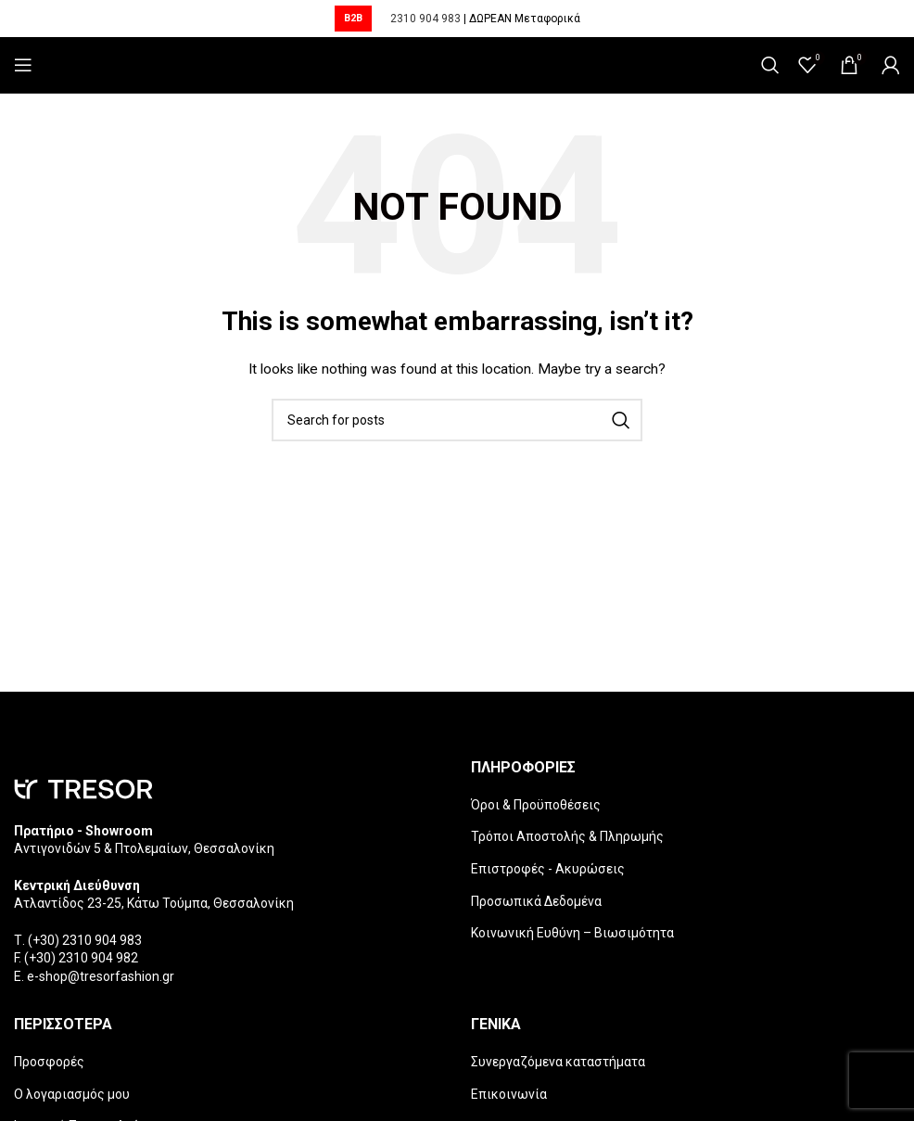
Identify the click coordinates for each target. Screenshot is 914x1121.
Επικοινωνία (509, 1094)
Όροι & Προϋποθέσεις (536, 804)
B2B (353, 18)
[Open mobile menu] (23, 64)
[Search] (770, 64)
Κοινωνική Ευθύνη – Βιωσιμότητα (572, 932)
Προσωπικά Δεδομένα (536, 901)
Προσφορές (49, 1061)
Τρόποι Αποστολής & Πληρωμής (567, 836)
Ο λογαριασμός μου (72, 1094)
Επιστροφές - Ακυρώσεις (548, 868)
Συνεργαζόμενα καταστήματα (558, 1061)
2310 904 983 (425, 18)
